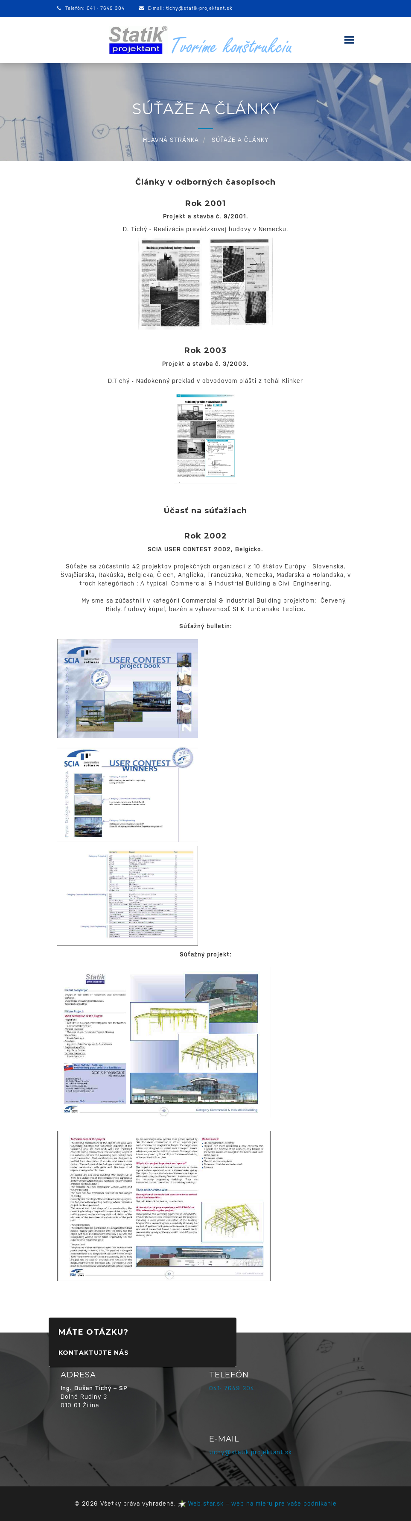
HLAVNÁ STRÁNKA (171, 139)
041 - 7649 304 (106, 8)
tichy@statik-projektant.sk (199, 8)
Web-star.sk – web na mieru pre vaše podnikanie (257, 1503)
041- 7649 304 (231, 1388)
